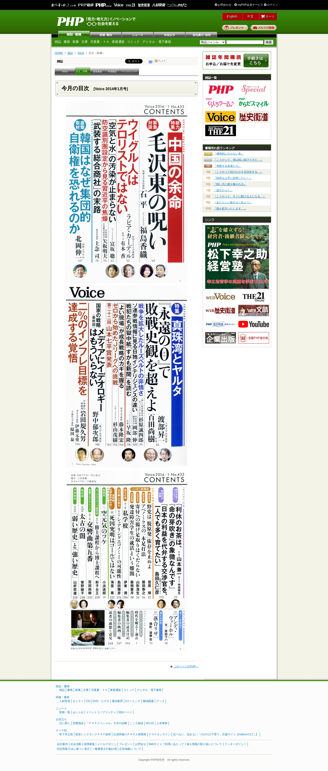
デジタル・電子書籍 (156, 41)
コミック (133, 41)
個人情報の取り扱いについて (204, 744)
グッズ (160, 701)
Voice (80, 53)
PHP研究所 (97, 21)
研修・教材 (106, 34)
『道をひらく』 (223, 190)
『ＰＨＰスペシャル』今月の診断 (106, 723)
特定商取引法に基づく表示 (73, 749)
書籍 (67, 41)
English (232, 16)
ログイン (271, 4)
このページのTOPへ (186, 666)
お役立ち (170, 34)
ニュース (138, 34)
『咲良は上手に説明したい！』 (233, 178)
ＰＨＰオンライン (160, 734)
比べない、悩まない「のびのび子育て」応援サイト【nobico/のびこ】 (216, 734)
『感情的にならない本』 (229, 153)
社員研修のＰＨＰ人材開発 (129, 734)
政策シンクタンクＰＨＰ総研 (93, 734)
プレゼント (235, 27)
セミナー (78, 701)
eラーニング (133, 701)
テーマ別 (61, 730)
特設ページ (125, 712)
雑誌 (74, 34)
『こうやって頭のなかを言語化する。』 (238, 171)
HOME (59, 53)
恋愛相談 (78, 723)
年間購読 (112, 71)
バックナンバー (129, 71)
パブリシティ (108, 712)
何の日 (150, 723)
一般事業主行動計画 (104, 749)
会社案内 (202, 34)
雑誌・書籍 (62, 686)
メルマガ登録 (264, 27)
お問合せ (140, 744)
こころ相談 (136, 723)
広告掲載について (130, 749)
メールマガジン (106, 744)
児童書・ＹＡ (99, 41)
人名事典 (161, 723)
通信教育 (117, 701)
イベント (91, 712)
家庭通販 (118, 41)
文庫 (84, 41)
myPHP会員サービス (248, 4)
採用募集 (89, 744)
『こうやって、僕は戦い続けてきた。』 (238, 159)
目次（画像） (83, 71)
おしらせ (78, 712)
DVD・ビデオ (100, 701)
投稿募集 (97, 71)
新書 (75, 41)
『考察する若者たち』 (227, 166)
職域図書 (148, 701)
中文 (250, 16)
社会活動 (75, 744)
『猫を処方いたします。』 (230, 208)
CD (88, 701)
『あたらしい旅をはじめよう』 (233, 202)
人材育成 (64, 701)
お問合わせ (223, 4)
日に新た (64, 723)
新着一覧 (64, 712)
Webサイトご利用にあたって (166, 744)
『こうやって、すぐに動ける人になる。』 (240, 196)
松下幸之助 (66, 734)
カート (268, 16)
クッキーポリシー (235, 744)
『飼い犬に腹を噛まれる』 (230, 184)
